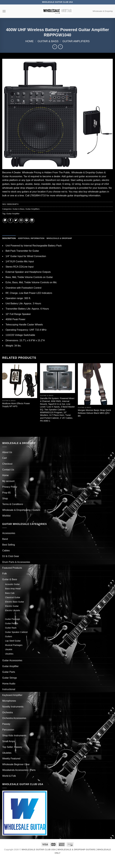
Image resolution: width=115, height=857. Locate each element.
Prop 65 (6, 492)
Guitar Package (12, 619)
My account (8, 481)
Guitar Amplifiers (76, 41)
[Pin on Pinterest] (26, 220)
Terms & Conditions (12, 504)
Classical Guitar (12, 597)
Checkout (7, 464)
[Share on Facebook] (10, 220)
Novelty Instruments (12, 706)
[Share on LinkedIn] (31, 220)
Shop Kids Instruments (14, 735)
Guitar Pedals (11, 623)
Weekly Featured (11, 758)
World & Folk (9, 776)
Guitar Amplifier (12, 213)
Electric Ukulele (12, 610)
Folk (4, 573)
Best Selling (8, 544)
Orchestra (7, 712)
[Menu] (4, 11)
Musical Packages (13, 645)
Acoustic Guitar (12, 584)
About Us (7, 452)
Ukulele (8, 649)
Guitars (8, 636)
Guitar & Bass (48, 41)
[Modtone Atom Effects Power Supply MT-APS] (19, 380)
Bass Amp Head (13, 588)
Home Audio (8, 683)
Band (5, 539)
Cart (4, 458)
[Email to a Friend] (21, 220)
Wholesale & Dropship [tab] (59, 238)
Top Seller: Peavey (12, 747)
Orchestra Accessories (14, 718)
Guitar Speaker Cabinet (16, 632)
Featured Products (12, 568)
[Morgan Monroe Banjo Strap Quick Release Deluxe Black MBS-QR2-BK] (95, 384)
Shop (5, 498)
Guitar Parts (8, 672)
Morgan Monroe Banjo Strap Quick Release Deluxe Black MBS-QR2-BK (94, 413)
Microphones (9, 701)
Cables (6, 550)
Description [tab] (9, 238)
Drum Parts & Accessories (16, 562)
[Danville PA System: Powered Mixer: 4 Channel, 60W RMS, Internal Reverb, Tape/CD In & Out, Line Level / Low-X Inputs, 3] (57, 378)
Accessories (8, 533)
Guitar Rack (10, 628)
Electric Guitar (12, 606)
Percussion (8, 729)
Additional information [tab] (31, 238)
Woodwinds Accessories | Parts (19, 770)
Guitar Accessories (12, 660)
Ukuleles (9, 654)
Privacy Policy (9, 487)
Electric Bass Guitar (14, 602)
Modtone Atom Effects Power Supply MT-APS (16, 404)
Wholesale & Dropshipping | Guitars (21, 510)
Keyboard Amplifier (12, 695)
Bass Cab (9, 593)
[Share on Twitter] (15, 220)
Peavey (6, 724)
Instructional (8, 689)
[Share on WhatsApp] (5, 220)
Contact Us (8, 469)
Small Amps (8, 741)
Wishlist (6, 515)
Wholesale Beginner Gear (16, 764)
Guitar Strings (9, 678)
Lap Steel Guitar (13, 641)
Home (29, 41)
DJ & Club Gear (10, 556)
